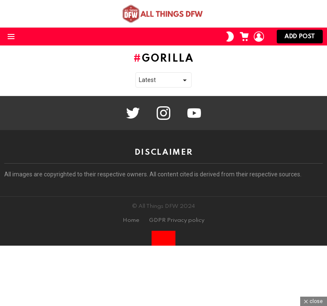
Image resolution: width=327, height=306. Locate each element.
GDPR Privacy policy (176, 220)
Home (131, 220)
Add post (299, 38)
